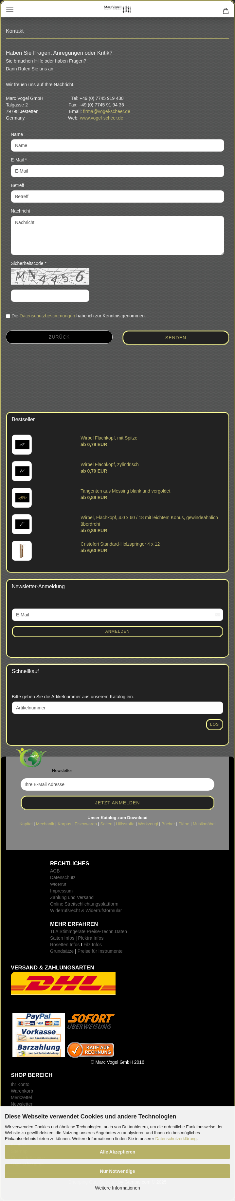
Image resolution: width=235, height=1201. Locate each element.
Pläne (183, 823)
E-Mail (18, 159)
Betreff (17, 185)
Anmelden (117, 631)
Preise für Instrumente (100, 951)
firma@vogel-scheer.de (106, 111)
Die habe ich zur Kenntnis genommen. (78, 315)
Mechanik (45, 823)
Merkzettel (21, 1097)
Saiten (106, 823)
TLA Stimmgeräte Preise (75, 931)
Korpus (64, 823)
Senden (175, 337)
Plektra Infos (90, 938)
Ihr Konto (20, 1084)
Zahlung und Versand (72, 897)
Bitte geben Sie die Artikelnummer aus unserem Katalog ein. (73, 696)
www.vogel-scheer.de (101, 118)
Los (214, 724)
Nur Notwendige (117, 1171)
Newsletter (21, 1104)
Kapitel (26, 823)
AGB (55, 870)
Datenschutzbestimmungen (47, 315)
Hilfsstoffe (125, 823)
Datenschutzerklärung (175, 1138)
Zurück (59, 337)
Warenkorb (22, 1091)
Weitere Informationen (117, 1188)
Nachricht (20, 211)
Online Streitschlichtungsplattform (84, 904)
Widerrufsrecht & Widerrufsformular (86, 910)
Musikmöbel (204, 823)
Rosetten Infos (65, 944)
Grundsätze (62, 951)
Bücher (168, 823)
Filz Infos (92, 944)
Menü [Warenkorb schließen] (9, 9)
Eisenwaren (86, 823)
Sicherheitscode (28, 263)
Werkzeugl (148, 823)
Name (17, 134)
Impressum (61, 890)
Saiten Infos (62, 938)
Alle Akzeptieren (117, 1151)
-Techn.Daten (113, 931)
